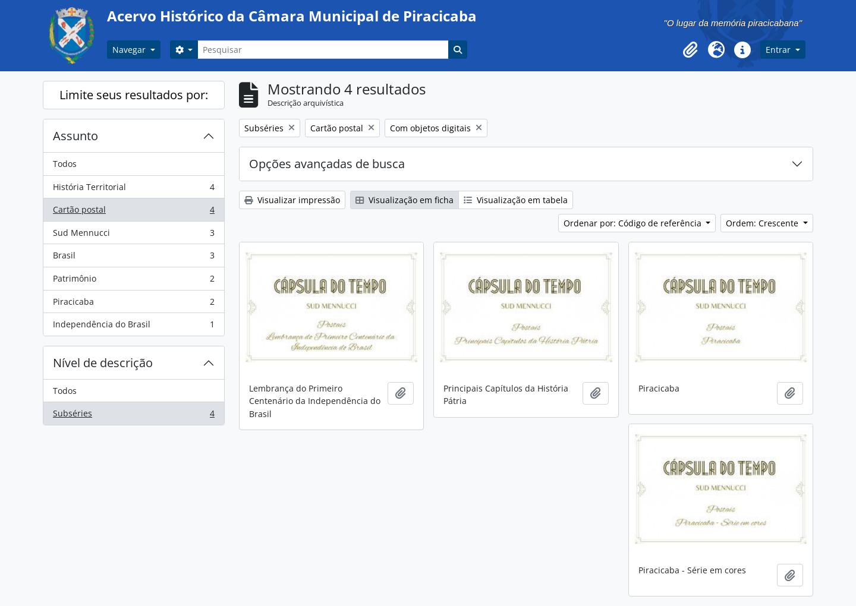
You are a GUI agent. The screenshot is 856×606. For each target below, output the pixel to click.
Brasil (133, 258)
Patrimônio (133, 281)
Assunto (75, 136)
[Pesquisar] (322, 49)
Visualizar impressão (292, 200)
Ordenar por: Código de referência (634, 223)
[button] (690, 50)
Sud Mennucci (133, 235)
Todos (65, 163)
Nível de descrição (103, 363)
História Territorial (133, 189)
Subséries (133, 416)
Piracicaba (133, 304)
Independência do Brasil (133, 327)
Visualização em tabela (516, 200)
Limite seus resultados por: (133, 95)
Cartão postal (133, 212)
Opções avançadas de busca (327, 164)
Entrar (779, 49)
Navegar (130, 49)
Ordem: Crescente (763, 223)
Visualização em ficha (404, 200)
